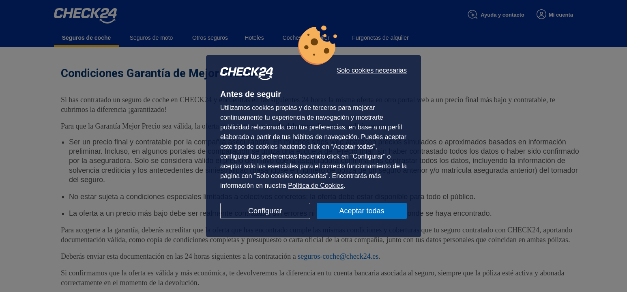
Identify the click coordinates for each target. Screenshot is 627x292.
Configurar (265, 211)
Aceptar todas (361, 211)
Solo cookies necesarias (372, 70)
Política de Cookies (316, 185)
